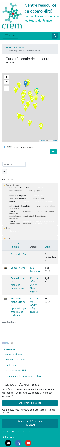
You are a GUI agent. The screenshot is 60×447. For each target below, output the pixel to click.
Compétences (12, 185)
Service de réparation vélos (20, 223)
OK (4, 171)
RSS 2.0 (29, 431)
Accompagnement (16, 193)
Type (8, 238)
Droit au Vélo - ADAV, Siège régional (34, 285)
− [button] (7, 82)
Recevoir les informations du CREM (30, 423)
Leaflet (42, 141)
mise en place (38, 196)
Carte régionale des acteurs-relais (22, 376)
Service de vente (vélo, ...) (41, 223)
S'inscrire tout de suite (30, 403)
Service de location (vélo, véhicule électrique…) (38, 221)
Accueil (8, 47)
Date (47, 246)
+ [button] (7, 77)
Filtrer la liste (7, 179)
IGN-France (52, 141)
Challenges (10, 365)
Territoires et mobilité (15, 370)
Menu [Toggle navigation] (10, 36)
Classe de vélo (18, 254)
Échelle (9, 228)
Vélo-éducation (43, 188)
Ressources (19, 47)
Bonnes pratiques (13, 354)
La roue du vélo (19, 267)
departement (15, 231)
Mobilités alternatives (15, 359)
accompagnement (36, 190)
